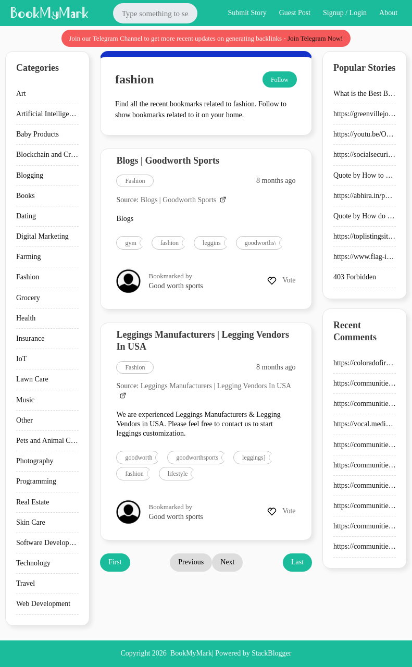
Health (25, 318)
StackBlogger (271, 653)
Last (297, 562)
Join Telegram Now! (315, 38)
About (388, 13)
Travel (25, 583)
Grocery (28, 298)
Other (24, 420)
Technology (33, 563)
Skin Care (30, 522)
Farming (28, 257)
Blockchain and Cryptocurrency (62, 154)
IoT (21, 359)
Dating (26, 216)
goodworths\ (260, 242)
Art (21, 93)
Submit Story (247, 13)
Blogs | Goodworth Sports (167, 160)
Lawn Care (32, 379)
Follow (280, 79)
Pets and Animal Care (48, 440)
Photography (35, 461)
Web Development (43, 604)
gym (130, 242)
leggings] (254, 457)
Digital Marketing (42, 236)
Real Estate (32, 502)
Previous (191, 562)
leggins (212, 242)
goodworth (138, 457)
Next (227, 562)
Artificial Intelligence (47, 114)
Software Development (49, 543)
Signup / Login (345, 13)
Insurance (30, 338)
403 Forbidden (354, 277)
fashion (169, 242)
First (115, 562)
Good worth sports (176, 286)
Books (25, 196)
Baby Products (37, 134)
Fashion (27, 277)
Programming (36, 481)
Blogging (29, 175)
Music (25, 400)
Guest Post (294, 13)
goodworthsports (197, 457)
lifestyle (178, 473)
